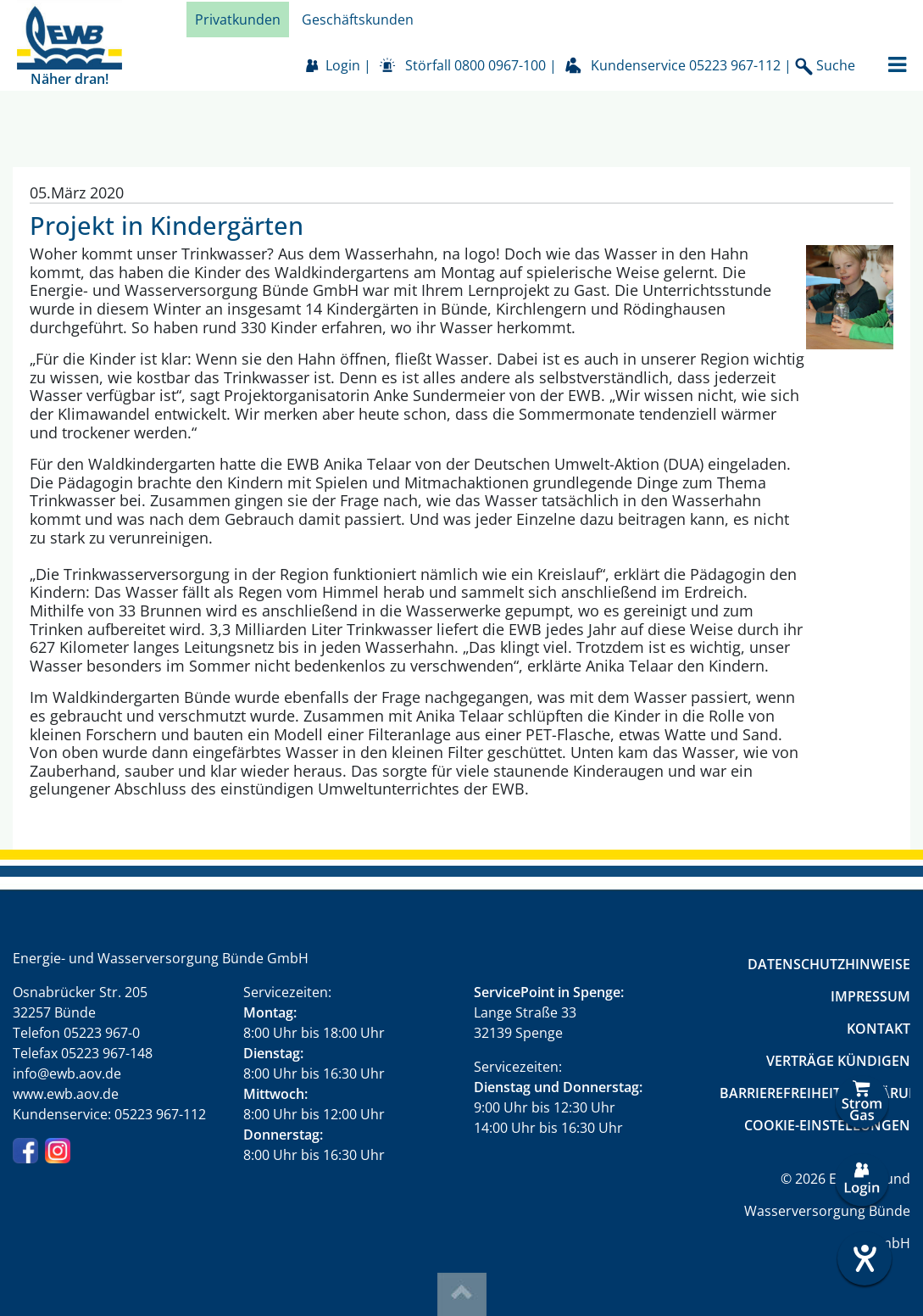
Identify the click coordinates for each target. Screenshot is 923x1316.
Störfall (475, 65)
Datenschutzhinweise (829, 964)
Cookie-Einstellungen (827, 1125)
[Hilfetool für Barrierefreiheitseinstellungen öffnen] (862, 1258)
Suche (825, 65)
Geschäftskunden (358, 19)
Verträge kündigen (838, 1060)
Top (462, 1294)
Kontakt (878, 1028)
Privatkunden (238, 19)
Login (342, 65)
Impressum (870, 996)
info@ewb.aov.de (67, 1073)
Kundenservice (686, 65)
